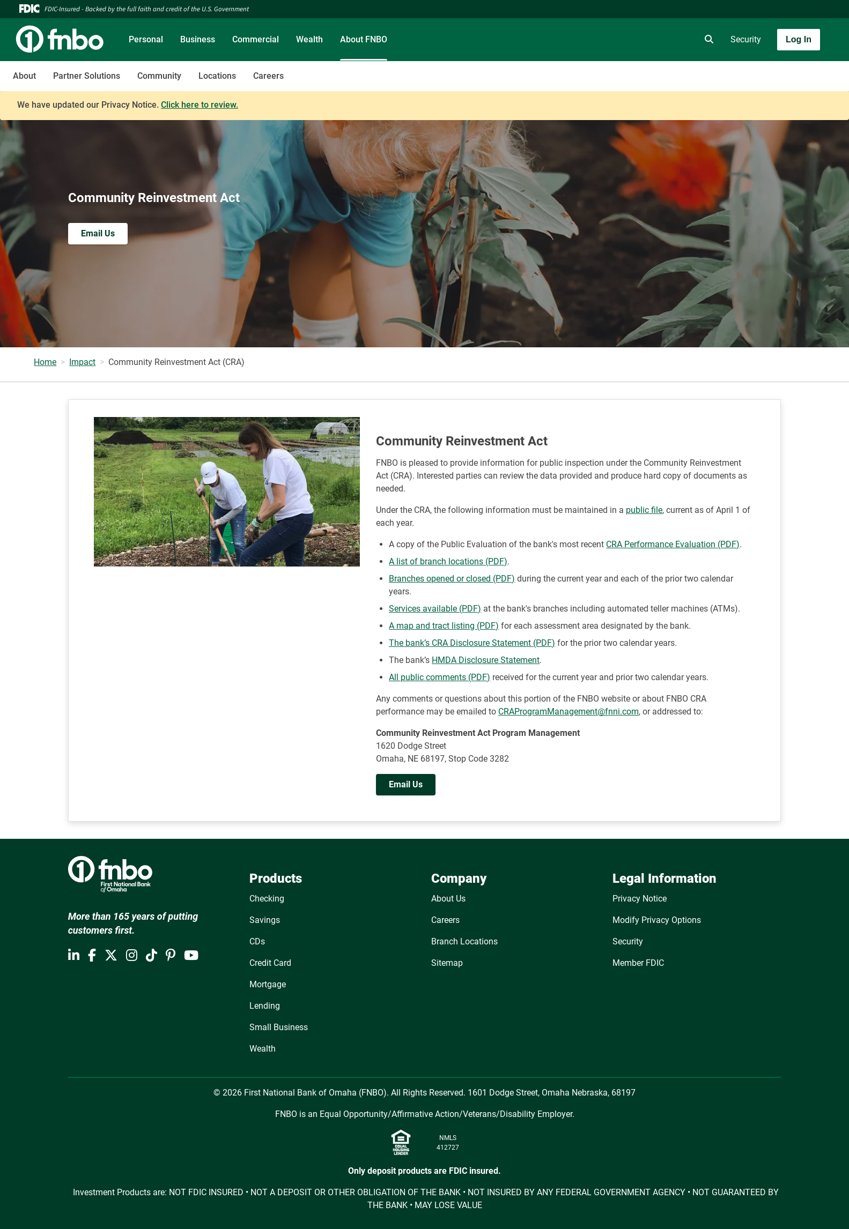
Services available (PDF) (435, 609)
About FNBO (363, 39)
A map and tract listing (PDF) (444, 626)
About (24, 76)
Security (745, 39)
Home (45, 362)
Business (197, 39)
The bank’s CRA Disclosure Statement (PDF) (472, 643)
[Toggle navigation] (764, 70)
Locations (217, 76)
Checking (266, 898)
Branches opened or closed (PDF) (452, 578)
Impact (82, 362)
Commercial (255, 39)
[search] (706, 39)
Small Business (278, 1027)
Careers (268, 76)
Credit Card (270, 963)
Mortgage (267, 984)
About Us (448, 898)
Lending (264, 1006)
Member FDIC (638, 963)
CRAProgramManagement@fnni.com (568, 711)
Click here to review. (199, 105)
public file (644, 510)
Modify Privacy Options (656, 920)
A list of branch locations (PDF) (448, 561)
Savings (264, 920)
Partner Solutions (86, 76)
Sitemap (447, 963)
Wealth (309, 39)
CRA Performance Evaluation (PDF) (673, 544)
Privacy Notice (639, 898)
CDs (257, 941)
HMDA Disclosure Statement (486, 660)
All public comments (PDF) (439, 677)
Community (159, 76)
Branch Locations (464, 941)
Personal (146, 39)
